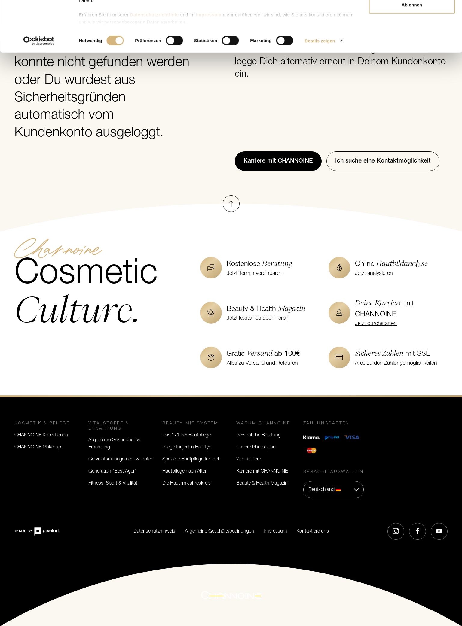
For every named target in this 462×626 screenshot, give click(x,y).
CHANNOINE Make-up (37, 447)
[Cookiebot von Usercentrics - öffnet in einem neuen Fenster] (39, 91)
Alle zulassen (411, 15)
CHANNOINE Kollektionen (41, 435)
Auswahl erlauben (412, 35)
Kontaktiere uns (312, 531)
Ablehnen (412, 55)
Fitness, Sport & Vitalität (112, 483)
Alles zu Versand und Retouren (262, 363)
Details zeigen (319, 91)
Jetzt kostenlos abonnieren (258, 318)
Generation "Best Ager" (112, 471)
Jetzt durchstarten (376, 323)
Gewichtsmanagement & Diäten (121, 459)
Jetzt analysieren (374, 273)
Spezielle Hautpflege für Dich (191, 459)
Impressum (275, 531)
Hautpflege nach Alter (184, 471)
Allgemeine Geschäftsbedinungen (219, 531)
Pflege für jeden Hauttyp (186, 447)
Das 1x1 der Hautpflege (186, 435)
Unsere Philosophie (256, 447)
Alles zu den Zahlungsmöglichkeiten (396, 363)
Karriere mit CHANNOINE (262, 471)
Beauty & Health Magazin (262, 483)
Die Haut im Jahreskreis (186, 483)
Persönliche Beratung (258, 435)
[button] (333, 489)
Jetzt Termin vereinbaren (255, 273)
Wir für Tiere (248, 459)
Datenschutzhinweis (154, 531)
